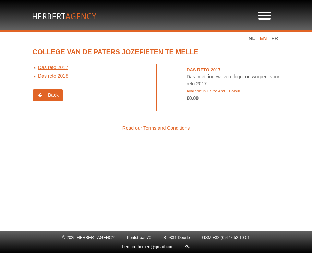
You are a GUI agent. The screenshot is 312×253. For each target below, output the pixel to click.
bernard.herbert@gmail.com (148, 246)
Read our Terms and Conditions (156, 128)
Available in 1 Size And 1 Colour (213, 91)
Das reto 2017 (53, 67)
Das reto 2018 (53, 76)
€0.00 (193, 98)
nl (252, 38)
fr (274, 38)
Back (48, 95)
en (263, 38)
